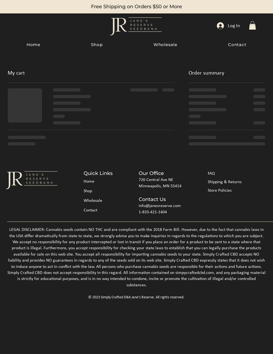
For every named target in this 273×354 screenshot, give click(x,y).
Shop (88, 191)
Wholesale (93, 201)
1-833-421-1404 (153, 212)
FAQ (211, 173)
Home (89, 181)
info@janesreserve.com (160, 206)
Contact (90, 210)
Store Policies (220, 190)
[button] (252, 25)
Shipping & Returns (225, 182)
